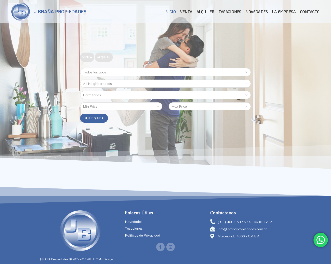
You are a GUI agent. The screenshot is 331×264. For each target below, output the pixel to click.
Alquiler (104, 57)
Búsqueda (94, 118)
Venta (87, 57)
